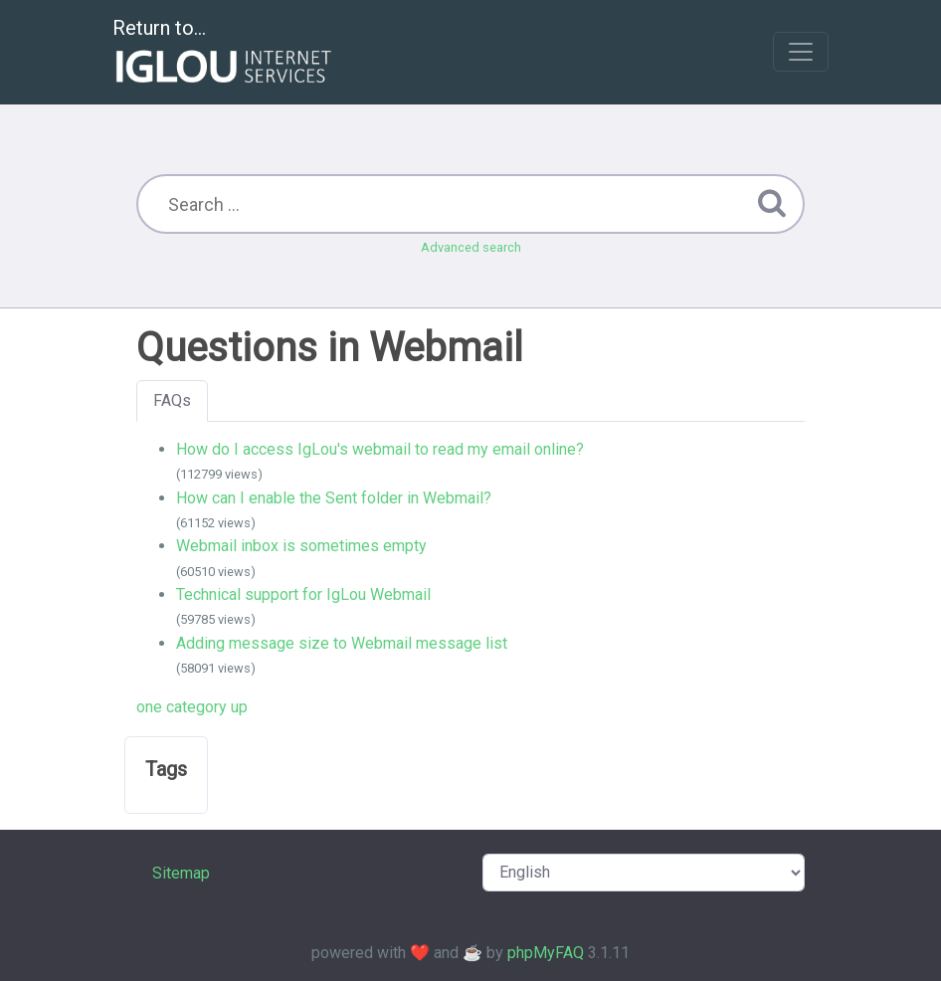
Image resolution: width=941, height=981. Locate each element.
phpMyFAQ (545, 952)
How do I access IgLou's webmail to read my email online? (380, 449)
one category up (192, 706)
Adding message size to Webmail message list (341, 643)
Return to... (224, 53)
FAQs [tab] (172, 400)
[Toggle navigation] (801, 52)
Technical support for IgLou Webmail (303, 594)
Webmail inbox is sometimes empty (301, 545)
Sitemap (181, 873)
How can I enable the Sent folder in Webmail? (333, 498)
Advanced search (471, 247)
